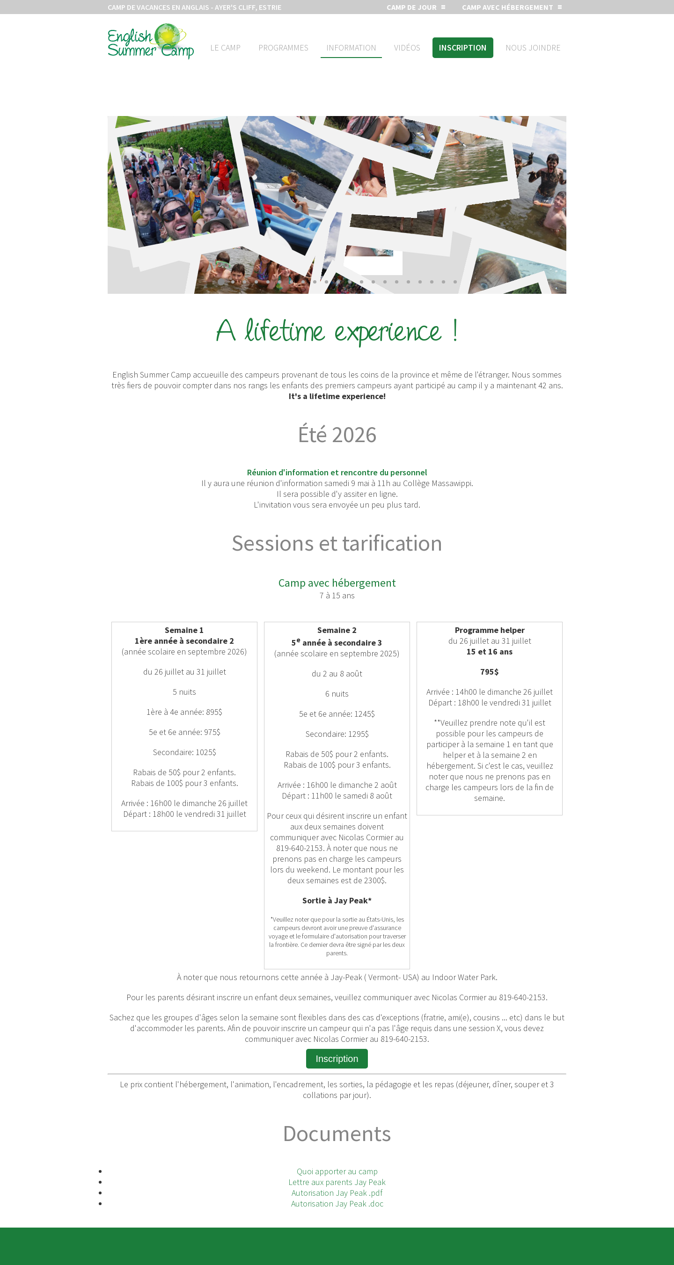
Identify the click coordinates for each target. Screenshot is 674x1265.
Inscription (463, 47)
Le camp (225, 47)
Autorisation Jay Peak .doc (337, 1203)
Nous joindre (533, 47)
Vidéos (407, 47)
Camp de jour (412, 7)
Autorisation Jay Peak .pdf (337, 1192)
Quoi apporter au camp (337, 1171)
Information (351, 47)
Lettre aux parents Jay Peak (337, 1182)
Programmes (283, 47)
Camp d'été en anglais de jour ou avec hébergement (151, 41)
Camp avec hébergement (507, 7)
